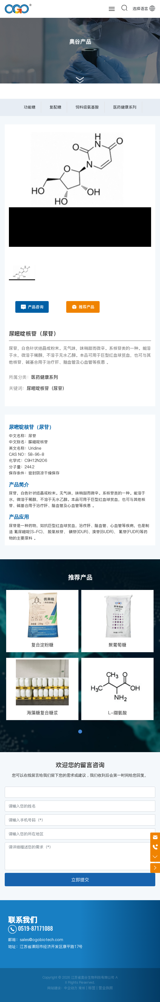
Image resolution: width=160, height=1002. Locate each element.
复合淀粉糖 (42, 645)
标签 (91, 987)
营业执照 (106, 987)
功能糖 (29, 107)
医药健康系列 (124, 107)
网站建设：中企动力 (62, 988)
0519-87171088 (30, 928)
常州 (81, 988)
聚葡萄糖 (117, 645)
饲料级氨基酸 (87, 107)
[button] (80, 731)
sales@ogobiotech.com (41, 939)
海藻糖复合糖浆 (42, 713)
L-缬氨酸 (117, 713)
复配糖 (55, 107)
